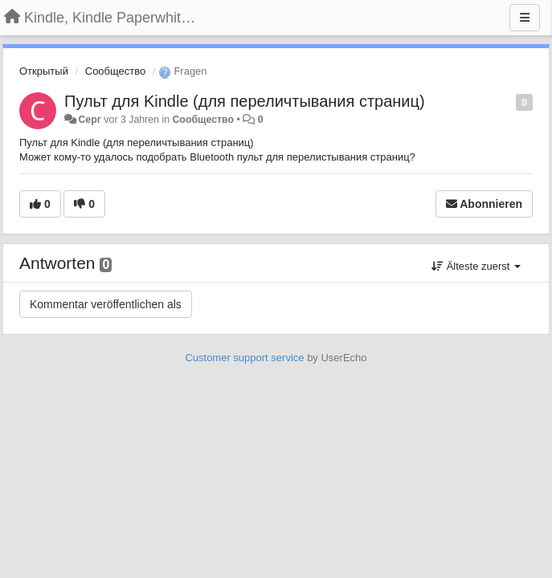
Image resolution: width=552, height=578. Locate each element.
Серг (89, 119)
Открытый (43, 71)
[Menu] (524, 17)
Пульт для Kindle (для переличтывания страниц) (244, 101)
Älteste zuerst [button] (476, 266)
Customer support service (244, 358)
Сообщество (115, 71)
